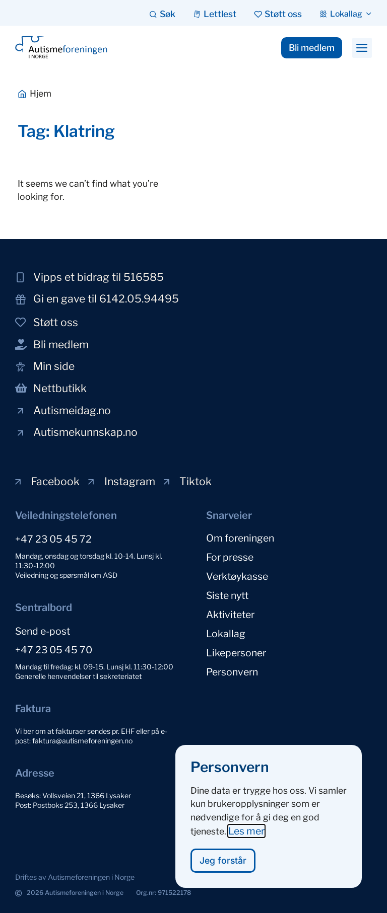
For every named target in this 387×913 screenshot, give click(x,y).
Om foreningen (240, 538)
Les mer (246, 834)
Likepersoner (236, 653)
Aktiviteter (230, 614)
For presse (229, 557)
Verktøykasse (237, 576)
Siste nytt (227, 595)
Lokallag (225, 634)
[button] (362, 48)
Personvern (232, 672)
